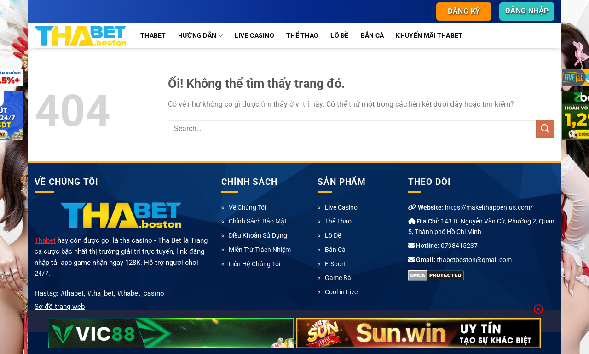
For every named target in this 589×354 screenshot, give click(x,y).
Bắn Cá (372, 36)
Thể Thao (302, 36)
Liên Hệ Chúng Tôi (254, 264)
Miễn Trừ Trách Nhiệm (260, 249)
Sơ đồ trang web (60, 307)
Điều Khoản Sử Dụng (258, 235)
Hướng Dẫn (200, 35)
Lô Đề (339, 36)
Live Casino (254, 36)
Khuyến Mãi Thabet (429, 36)
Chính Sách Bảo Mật (258, 221)
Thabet (153, 36)
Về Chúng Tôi (247, 207)
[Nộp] (545, 128)
